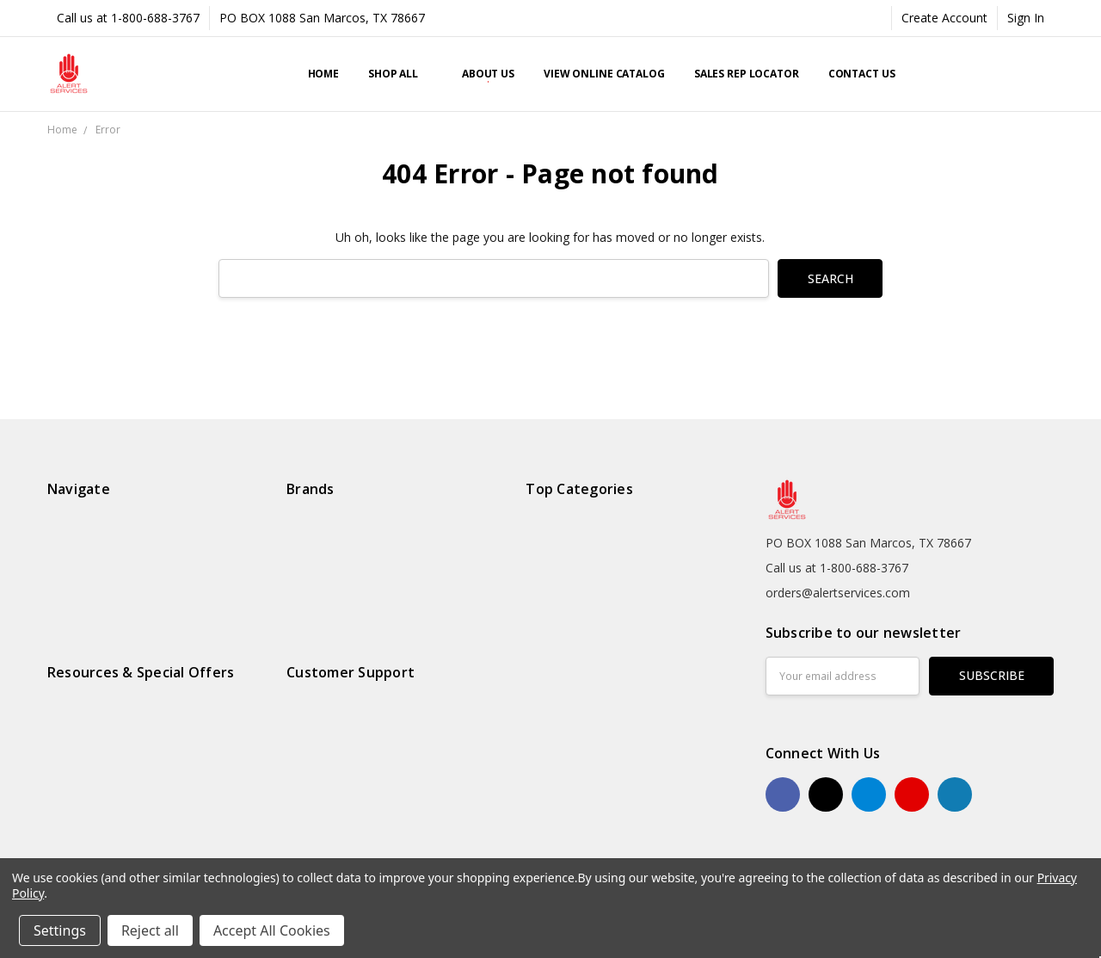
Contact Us (861, 73)
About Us (488, 73)
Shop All (400, 73)
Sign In (1025, 17)
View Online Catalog (604, 73)
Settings (60, 930)
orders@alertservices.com (838, 592)
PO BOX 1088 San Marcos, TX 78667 (322, 17)
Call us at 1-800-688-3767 (128, 17)
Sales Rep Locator (746, 73)
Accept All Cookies (271, 930)
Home (324, 73)
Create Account (944, 17)
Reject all (150, 930)
